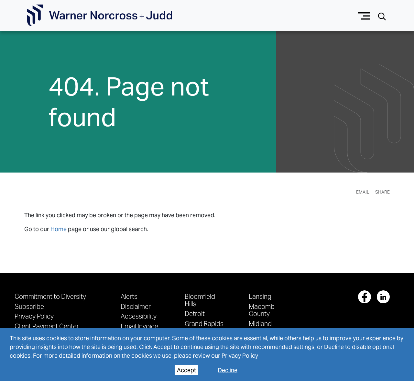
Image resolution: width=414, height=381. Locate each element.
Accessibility (139, 316)
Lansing (260, 296)
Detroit (195, 313)
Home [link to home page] (58, 229)
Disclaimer (136, 306)
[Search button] (382, 15)
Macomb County (262, 310)
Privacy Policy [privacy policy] (240, 355)
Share (382, 192)
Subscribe (29, 306)
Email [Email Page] (362, 192)
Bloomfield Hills (200, 300)
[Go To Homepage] (99, 16)
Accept (186, 370)
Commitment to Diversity (50, 296)
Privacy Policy (34, 316)
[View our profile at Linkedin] (383, 296)
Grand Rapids (204, 323)
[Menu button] (364, 15)
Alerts (129, 296)
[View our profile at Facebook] (364, 296)
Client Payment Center (47, 326)
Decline (227, 370)
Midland (260, 323)
